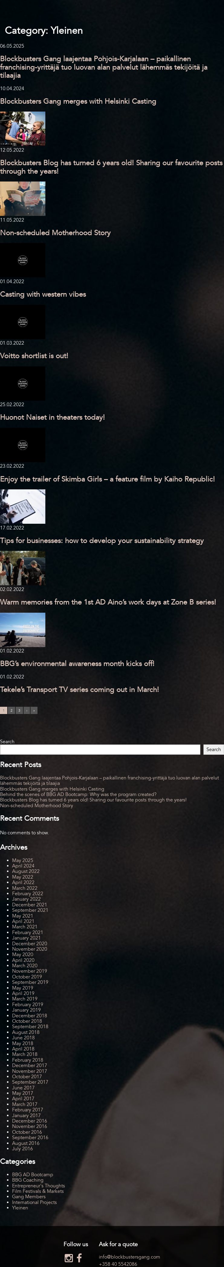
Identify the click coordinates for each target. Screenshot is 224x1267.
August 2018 (26, 1032)
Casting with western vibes (43, 294)
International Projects (34, 1202)
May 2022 (22, 877)
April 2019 (23, 994)
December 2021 (29, 905)
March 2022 (24, 888)
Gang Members (29, 1197)
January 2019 (26, 1010)
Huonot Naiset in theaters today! (52, 417)
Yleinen (20, 1208)
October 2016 (27, 1132)
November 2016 (29, 1126)
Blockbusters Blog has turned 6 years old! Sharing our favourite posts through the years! (111, 167)
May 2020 (22, 955)
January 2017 (26, 1116)
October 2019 (27, 977)
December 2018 (29, 1016)
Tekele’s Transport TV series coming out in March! (79, 689)
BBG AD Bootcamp (32, 1175)
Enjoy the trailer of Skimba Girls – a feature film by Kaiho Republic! (107, 479)
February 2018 (27, 1060)
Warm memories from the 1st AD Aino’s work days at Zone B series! (108, 602)
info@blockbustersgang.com (129, 1257)
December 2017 (29, 1066)
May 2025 (22, 861)
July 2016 (22, 1149)
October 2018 (27, 1021)
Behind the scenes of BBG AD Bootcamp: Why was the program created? (78, 794)
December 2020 (29, 944)
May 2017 (22, 1093)
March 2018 (24, 1054)
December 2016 (29, 1121)
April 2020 (23, 960)
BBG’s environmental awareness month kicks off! (77, 663)
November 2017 (29, 1071)
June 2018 (23, 1038)
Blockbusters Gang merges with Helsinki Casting (78, 101)
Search (7, 742)
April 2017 (23, 1099)
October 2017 (27, 1077)
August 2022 (26, 871)
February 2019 (27, 1005)
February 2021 (27, 933)
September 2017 (30, 1082)
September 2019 (30, 982)
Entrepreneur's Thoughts (38, 1186)
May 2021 (22, 916)
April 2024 (23, 866)
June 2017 (23, 1088)
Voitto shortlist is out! (34, 356)
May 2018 (22, 1044)
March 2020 (24, 966)
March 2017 (24, 1104)
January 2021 (26, 938)
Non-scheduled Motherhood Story (55, 233)
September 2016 (30, 1138)
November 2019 (29, 971)
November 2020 (29, 949)
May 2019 (22, 988)
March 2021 (24, 927)
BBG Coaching (28, 1180)
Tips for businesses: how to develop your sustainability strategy (102, 540)
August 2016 (26, 1143)
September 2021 (30, 910)
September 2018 (30, 1027)
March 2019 (24, 999)
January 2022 (26, 899)
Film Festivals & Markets (38, 1191)
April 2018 (23, 1049)
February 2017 (27, 1110)
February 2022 (27, 894)
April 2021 (23, 921)
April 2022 (23, 883)
